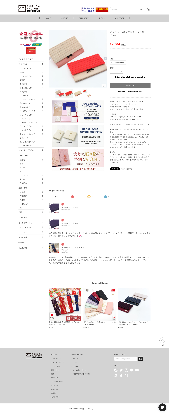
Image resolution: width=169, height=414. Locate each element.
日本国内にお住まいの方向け (130, 91)
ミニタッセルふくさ (27, 134)
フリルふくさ (25, 107)
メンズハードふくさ (27, 111)
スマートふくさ (26, 95)
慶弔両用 (23, 84)
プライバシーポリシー (80, 370)
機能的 (22, 179)
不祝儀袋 (23, 196)
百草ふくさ (24, 138)
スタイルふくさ (24, 64)
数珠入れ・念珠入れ (27, 141)
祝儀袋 (22, 192)
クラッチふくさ (26, 126)
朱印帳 (22, 200)
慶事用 (22, 80)
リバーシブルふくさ (27, 99)
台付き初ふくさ (26, 87)
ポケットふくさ (26, 130)
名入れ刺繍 (22, 248)
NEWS (102, 18)
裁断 (20, 212)
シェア (123, 169)
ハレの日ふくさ (26, 76)
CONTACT (119, 18)
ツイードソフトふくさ (28, 122)
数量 (112, 67)
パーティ (23, 167)
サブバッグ (22, 217)
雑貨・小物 (22, 187)
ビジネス (23, 171)
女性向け (23, 72)
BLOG (75, 362)
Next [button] (105, 58)
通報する (129, 169)
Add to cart (130, 85)
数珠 (21, 207)
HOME (48, 18)
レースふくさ (25, 118)
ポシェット (22, 232)
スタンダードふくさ (26, 150)
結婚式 (22, 160)
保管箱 (21, 242)
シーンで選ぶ (23, 155)
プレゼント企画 (26, 145)
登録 (140, 359)
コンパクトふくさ (27, 68)
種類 (112, 58)
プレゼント (24, 175)
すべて (57, 196)
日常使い (23, 183)
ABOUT (64, 18)
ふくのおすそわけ (25, 223)
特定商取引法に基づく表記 (81, 374)
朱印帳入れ (24, 204)
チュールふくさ (26, 115)
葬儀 (21, 164)
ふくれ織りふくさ (27, 103)
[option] (78, 59)
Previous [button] (50, 58)
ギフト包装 (22, 237)
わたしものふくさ (27, 227)
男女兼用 (23, 91)
